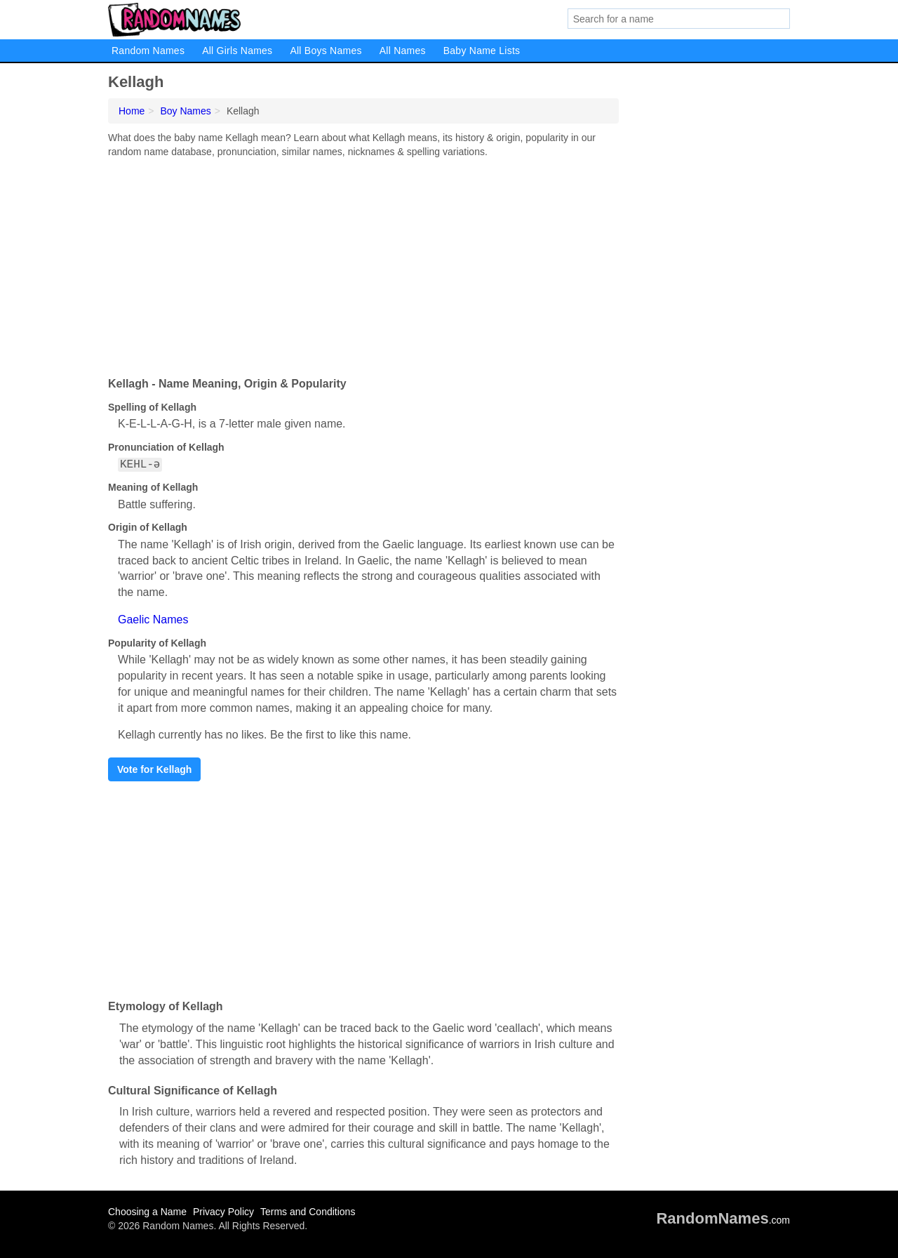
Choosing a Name (147, 1211)
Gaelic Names (153, 619)
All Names (403, 50)
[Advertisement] (363, 264)
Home (132, 111)
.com (723, 1220)
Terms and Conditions (307, 1211)
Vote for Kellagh (154, 769)
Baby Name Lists (482, 50)
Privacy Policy (223, 1211)
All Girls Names (237, 50)
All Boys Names (325, 50)
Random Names (148, 50)
